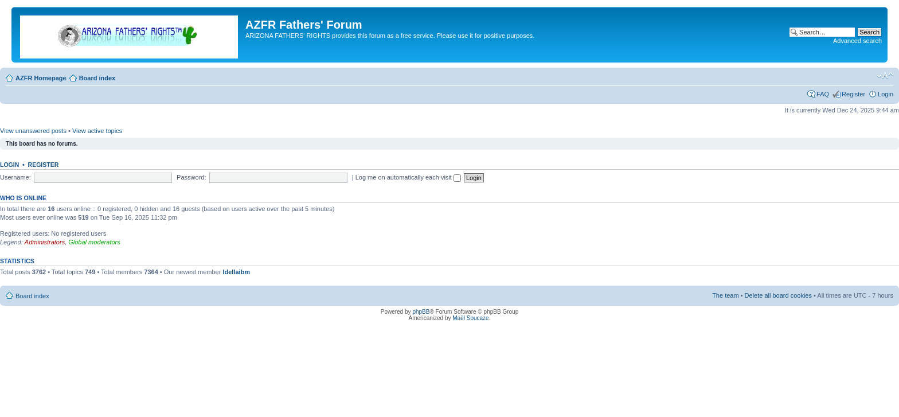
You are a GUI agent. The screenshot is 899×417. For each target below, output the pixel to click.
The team (725, 295)
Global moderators (94, 242)
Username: (15, 177)
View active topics (97, 130)
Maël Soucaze (470, 318)
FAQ (822, 94)
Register (853, 94)
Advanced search (857, 40)
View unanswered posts (33, 130)
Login (885, 94)
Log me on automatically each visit (408, 177)
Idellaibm (236, 271)
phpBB (420, 312)
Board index (97, 78)
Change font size (885, 76)
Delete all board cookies (778, 295)
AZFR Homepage (41, 78)
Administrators (45, 242)
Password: (191, 177)
